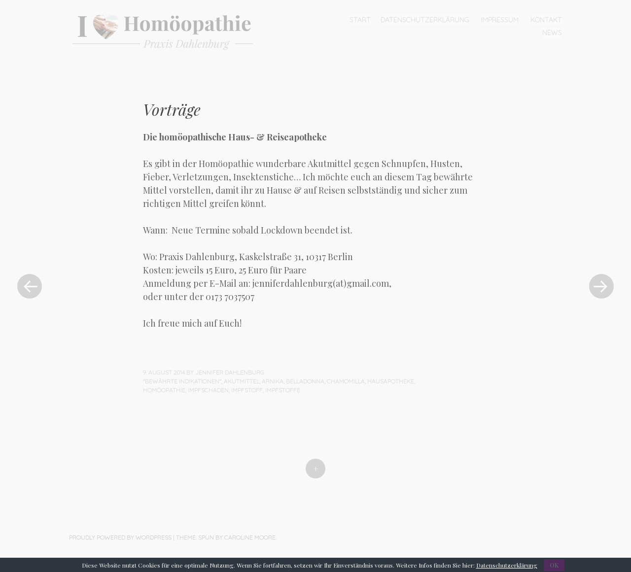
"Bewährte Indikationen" (182, 381)
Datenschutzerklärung (425, 19)
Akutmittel (241, 381)
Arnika (272, 381)
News (552, 32)
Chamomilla (346, 381)
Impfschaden (208, 390)
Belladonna (305, 381)
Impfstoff (247, 390)
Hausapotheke (390, 381)
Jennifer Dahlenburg (229, 372)
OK (554, 565)
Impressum (500, 19)
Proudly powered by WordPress (120, 537)
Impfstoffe (282, 390)
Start (360, 19)
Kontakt (546, 19)
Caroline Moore (250, 537)
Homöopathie (164, 390)
